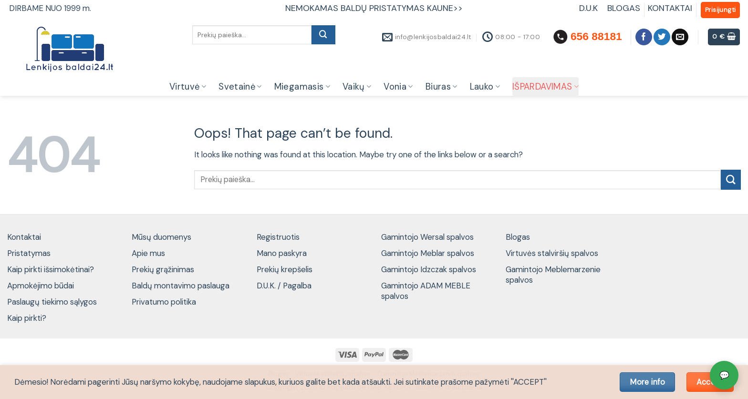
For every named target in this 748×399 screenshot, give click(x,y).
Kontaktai (24, 237)
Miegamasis (302, 86)
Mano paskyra (282, 253)
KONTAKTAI (670, 8)
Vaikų (357, 86)
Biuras (441, 86)
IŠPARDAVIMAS (545, 86)
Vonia (398, 86)
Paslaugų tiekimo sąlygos (52, 302)
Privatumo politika (164, 302)
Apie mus (148, 253)
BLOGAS (623, 8)
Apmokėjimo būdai (40, 285)
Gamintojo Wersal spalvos (427, 237)
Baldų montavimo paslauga (180, 285)
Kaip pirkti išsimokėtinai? (50, 269)
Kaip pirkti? (26, 318)
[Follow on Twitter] (662, 37)
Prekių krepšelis (284, 269)
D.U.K (589, 8)
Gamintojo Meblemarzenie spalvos (553, 274)
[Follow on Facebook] (643, 37)
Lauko (485, 86)
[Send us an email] (680, 37)
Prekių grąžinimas (163, 269)
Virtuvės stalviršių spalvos (552, 253)
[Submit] (323, 34)
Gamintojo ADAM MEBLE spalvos (425, 290)
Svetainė (240, 86)
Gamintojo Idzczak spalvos (428, 269)
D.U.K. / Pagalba (284, 285)
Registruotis (278, 237)
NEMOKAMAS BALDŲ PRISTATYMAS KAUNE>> (374, 8)
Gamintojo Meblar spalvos (427, 253)
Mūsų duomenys (161, 237)
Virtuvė (187, 86)
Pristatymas (29, 253)
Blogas (518, 237)
